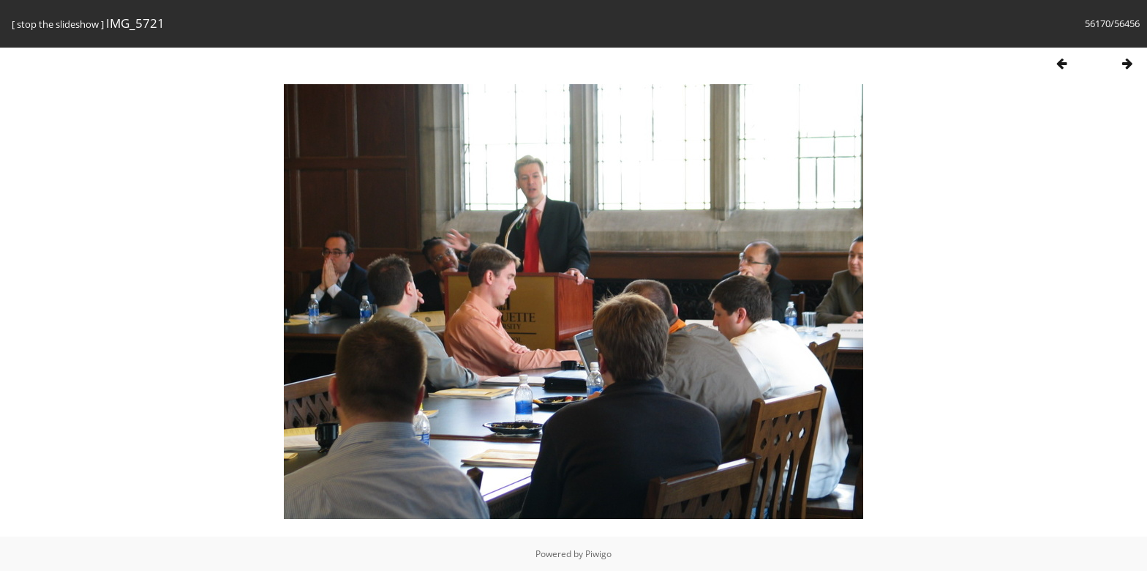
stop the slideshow (58, 24)
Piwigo (598, 554)
